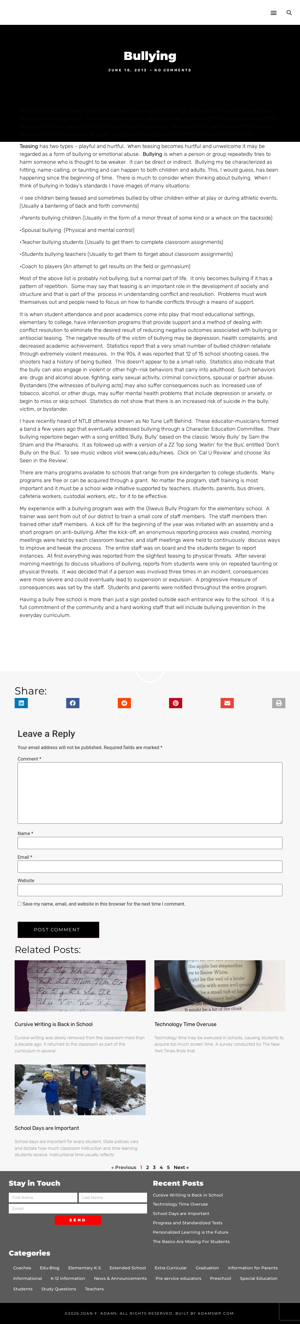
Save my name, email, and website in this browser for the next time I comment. (104, 904)
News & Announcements (120, 1278)
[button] (274, 12)
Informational (27, 1278)
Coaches (22, 1267)
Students (23, 1289)
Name (25, 833)
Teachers (94, 1289)
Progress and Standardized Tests (187, 1222)
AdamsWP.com (216, 1313)
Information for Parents (253, 1267)
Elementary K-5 (84, 1267)
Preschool (220, 1278)
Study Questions (58, 1289)
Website (26, 880)
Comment (29, 759)
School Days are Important (47, 1128)
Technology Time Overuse (185, 1024)
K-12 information (68, 1278)
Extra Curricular (171, 1267)
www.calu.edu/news (149, 452)
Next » (181, 1167)
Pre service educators (178, 1278)
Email (25, 857)
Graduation (207, 1267)
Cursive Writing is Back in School (54, 1024)
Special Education (259, 1278)
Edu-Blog (49, 1267)
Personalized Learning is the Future (191, 1232)
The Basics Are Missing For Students (191, 1241)
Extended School (128, 1267)
